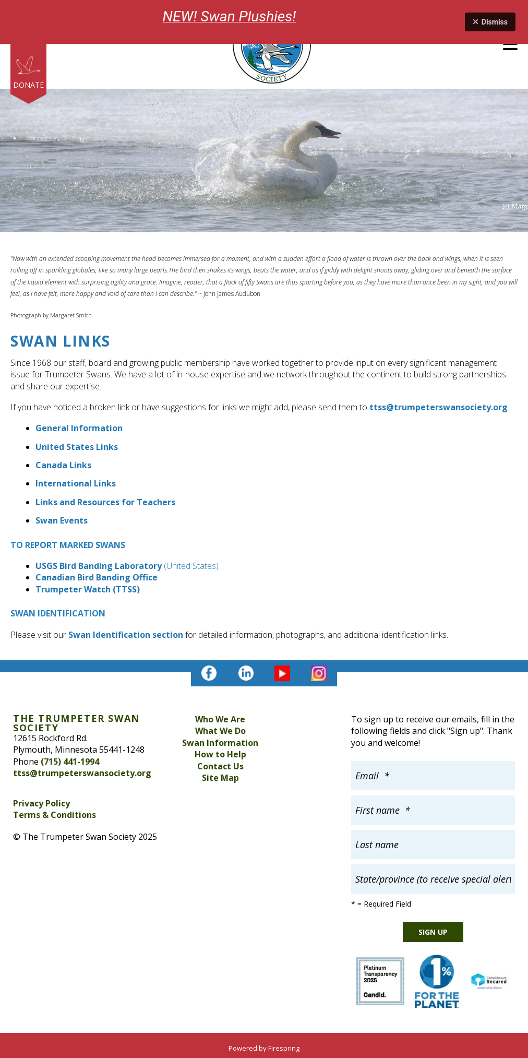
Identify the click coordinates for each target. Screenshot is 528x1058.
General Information (79, 428)
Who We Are (220, 719)
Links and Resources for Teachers (105, 502)
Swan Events (61, 520)
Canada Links (63, 465)
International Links (75, 483)
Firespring (283, 1048)
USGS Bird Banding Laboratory (98, 566)
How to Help (220, 754)
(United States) (191, 566)
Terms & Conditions (54, 815)
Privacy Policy (41, 803)
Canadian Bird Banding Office (96, 577)
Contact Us (220, 766)
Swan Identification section (125, 634)
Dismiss (490, 22)
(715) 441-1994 (70, 761)
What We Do (220, 730)
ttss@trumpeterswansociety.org (438, 407)
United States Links (76, 447)
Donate (28, 85)
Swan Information (220, 742)
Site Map (220, 777)
